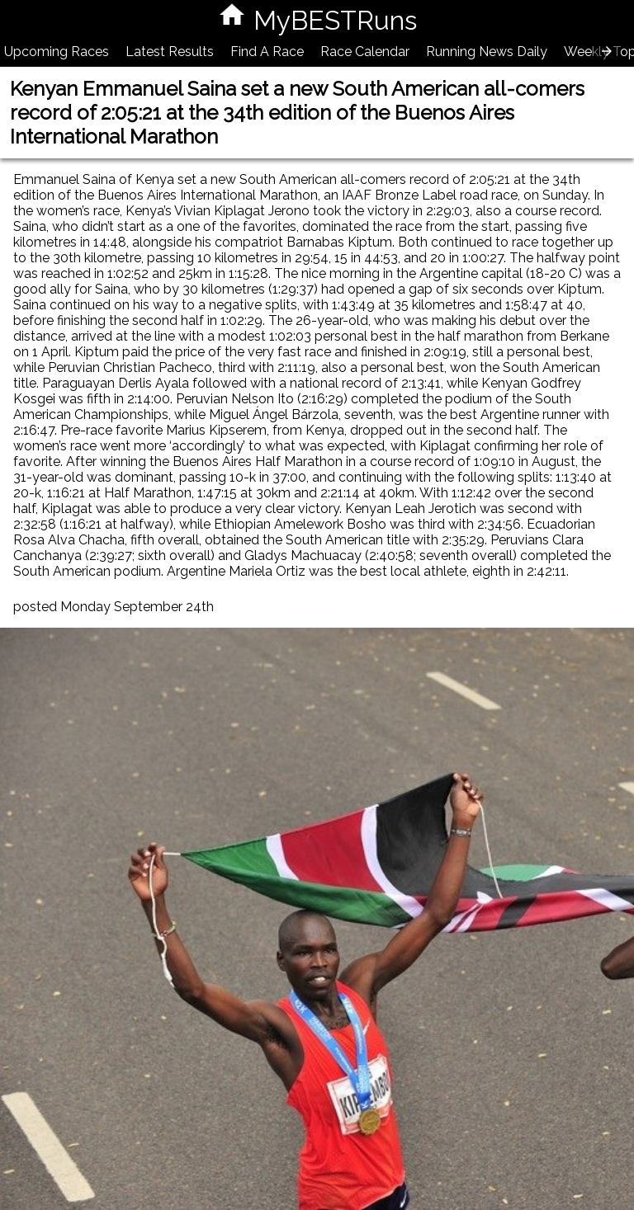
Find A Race (267, 51)
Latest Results (169, 51)
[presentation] (607, 51)
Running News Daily (486, 51)
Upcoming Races (56, 51)
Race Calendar (364, 51)
